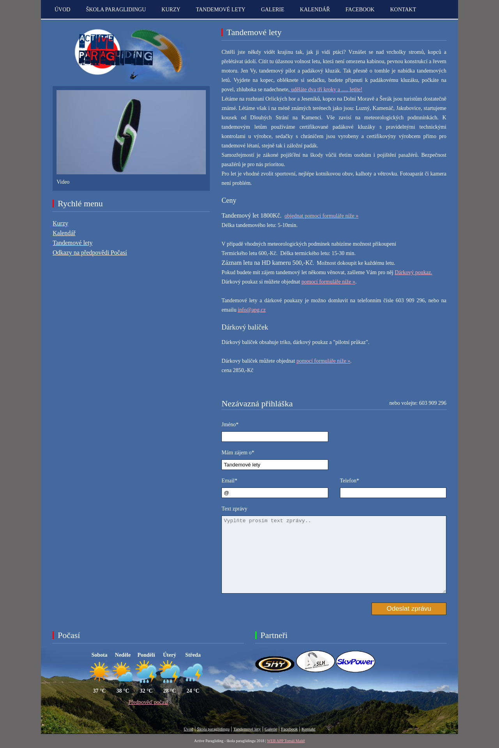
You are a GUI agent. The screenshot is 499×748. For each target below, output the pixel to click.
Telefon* (349, 481)
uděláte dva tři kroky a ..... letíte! (326, 89)
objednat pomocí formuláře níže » (322, 216)
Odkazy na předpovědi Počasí (90, 252)
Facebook (359, 9)
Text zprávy (234, 509)
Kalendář (315, 9)
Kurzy (170, 9)
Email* (229, 481)
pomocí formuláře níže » (328, 282)
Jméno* (230, 424)
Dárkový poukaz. (413, 272)
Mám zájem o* (237, 453)
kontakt (403, 9)
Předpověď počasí (148, 702)
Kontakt (308, 729)
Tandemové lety (221, 9)
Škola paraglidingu (116, 9)
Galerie (272, 9)
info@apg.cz (252, 310)
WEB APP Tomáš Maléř (286, 741)
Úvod (62, 9)
